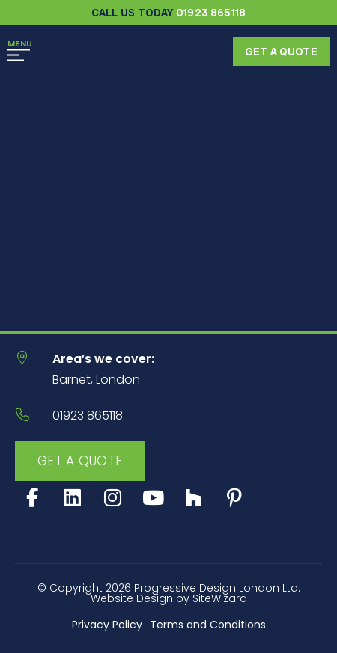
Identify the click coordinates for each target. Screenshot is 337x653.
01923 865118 (87, 415)
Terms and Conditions (208, 624)
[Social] (193, 498)
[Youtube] (153, 498)
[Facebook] (32, 498)
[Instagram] (113, 498)
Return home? (77, 303)
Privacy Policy (107, 624)
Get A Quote (79, 461)
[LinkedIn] (72, 498)
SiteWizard (219, 598)
